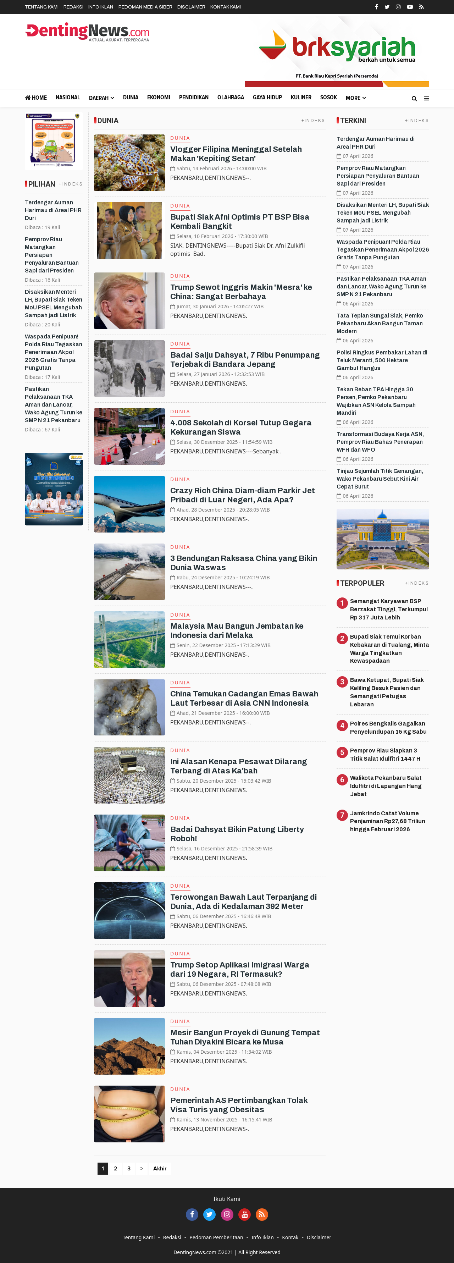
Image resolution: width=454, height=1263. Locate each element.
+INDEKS (71, 184)
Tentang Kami (42, 7)
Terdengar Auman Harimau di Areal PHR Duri (53, 210)
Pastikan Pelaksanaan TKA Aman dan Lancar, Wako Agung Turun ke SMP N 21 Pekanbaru (53, 404)
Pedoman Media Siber (145, 7)
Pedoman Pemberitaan (216, 1237)
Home (36, 97)
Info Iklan (100, 7)
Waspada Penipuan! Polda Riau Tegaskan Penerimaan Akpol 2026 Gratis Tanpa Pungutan (53, 352)
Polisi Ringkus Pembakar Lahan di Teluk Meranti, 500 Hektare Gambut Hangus (382, 360)
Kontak (290, 1237)
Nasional (68, 98)
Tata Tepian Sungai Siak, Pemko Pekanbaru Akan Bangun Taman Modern (380, 323)
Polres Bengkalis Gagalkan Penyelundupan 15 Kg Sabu (388, 728)
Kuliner (301, 98)
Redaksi (73, 7)
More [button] (353, 98)
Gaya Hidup (267, 98)
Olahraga (230, 98)
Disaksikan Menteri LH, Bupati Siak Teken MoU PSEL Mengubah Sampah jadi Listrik (383, 213)
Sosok (328, 98)
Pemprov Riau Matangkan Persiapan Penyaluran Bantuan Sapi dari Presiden (52, 255)
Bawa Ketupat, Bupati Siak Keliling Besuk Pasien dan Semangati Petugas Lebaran (387, 692)
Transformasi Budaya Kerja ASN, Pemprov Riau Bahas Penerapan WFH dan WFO (380, 442)
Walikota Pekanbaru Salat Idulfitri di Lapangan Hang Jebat (386, 786)
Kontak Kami (225, 7)
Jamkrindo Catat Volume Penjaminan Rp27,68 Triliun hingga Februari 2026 (387, 821)
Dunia (130, 98)
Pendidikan (194, 98)
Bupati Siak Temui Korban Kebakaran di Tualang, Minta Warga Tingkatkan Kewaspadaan (389, 649)
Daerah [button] (99, 98)
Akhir (160, 1168)
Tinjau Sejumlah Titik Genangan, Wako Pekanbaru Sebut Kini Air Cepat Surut (380, 479)
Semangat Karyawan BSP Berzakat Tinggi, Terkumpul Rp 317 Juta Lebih (389, 609)
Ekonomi (158, 98)
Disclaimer (191, 7)
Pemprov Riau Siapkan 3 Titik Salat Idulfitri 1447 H (385, 755)
